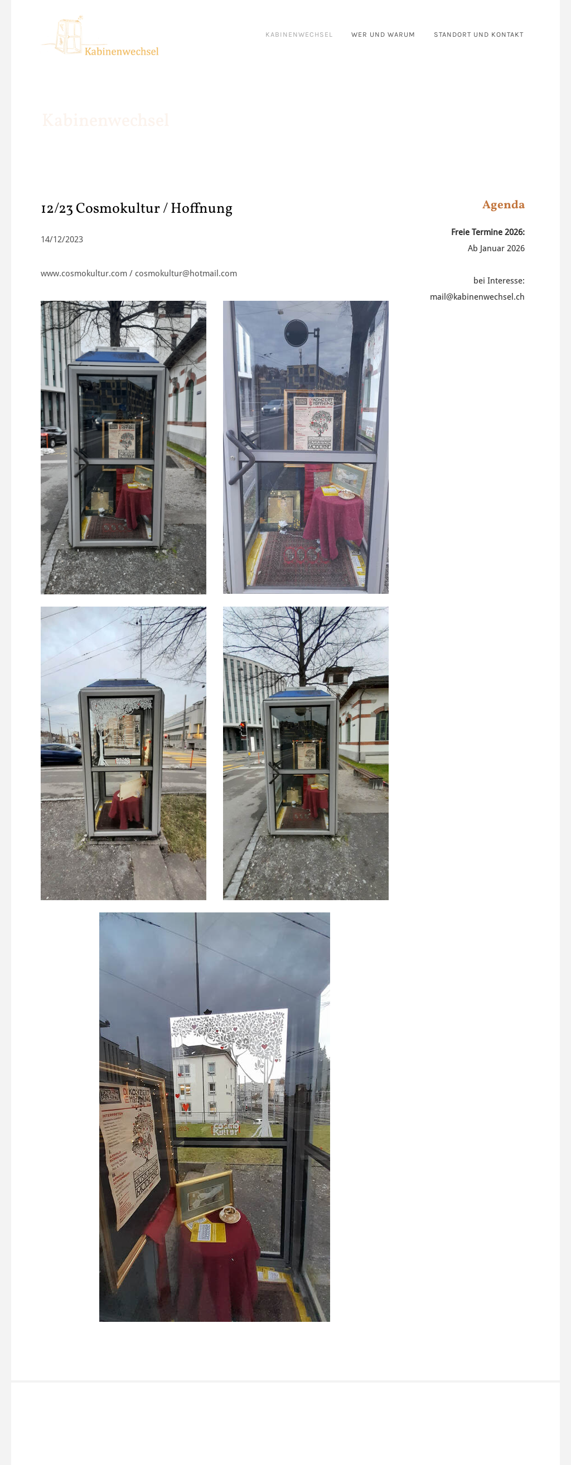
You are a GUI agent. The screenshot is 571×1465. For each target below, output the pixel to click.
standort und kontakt (479, 34)
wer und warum (383, 34)
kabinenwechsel (299, 34)
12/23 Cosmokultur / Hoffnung (137, 209)
